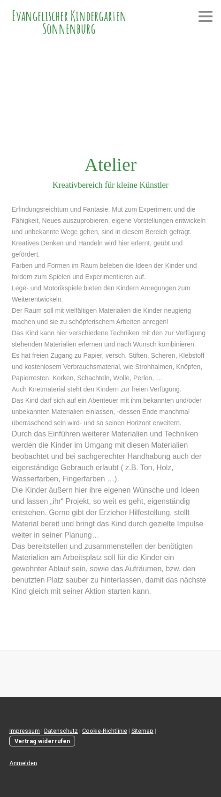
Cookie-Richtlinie (104, 730)
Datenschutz (61, 730)
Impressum (24, 730)
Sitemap (142, 730)
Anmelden (23, 763)
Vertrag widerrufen (42, 741)
